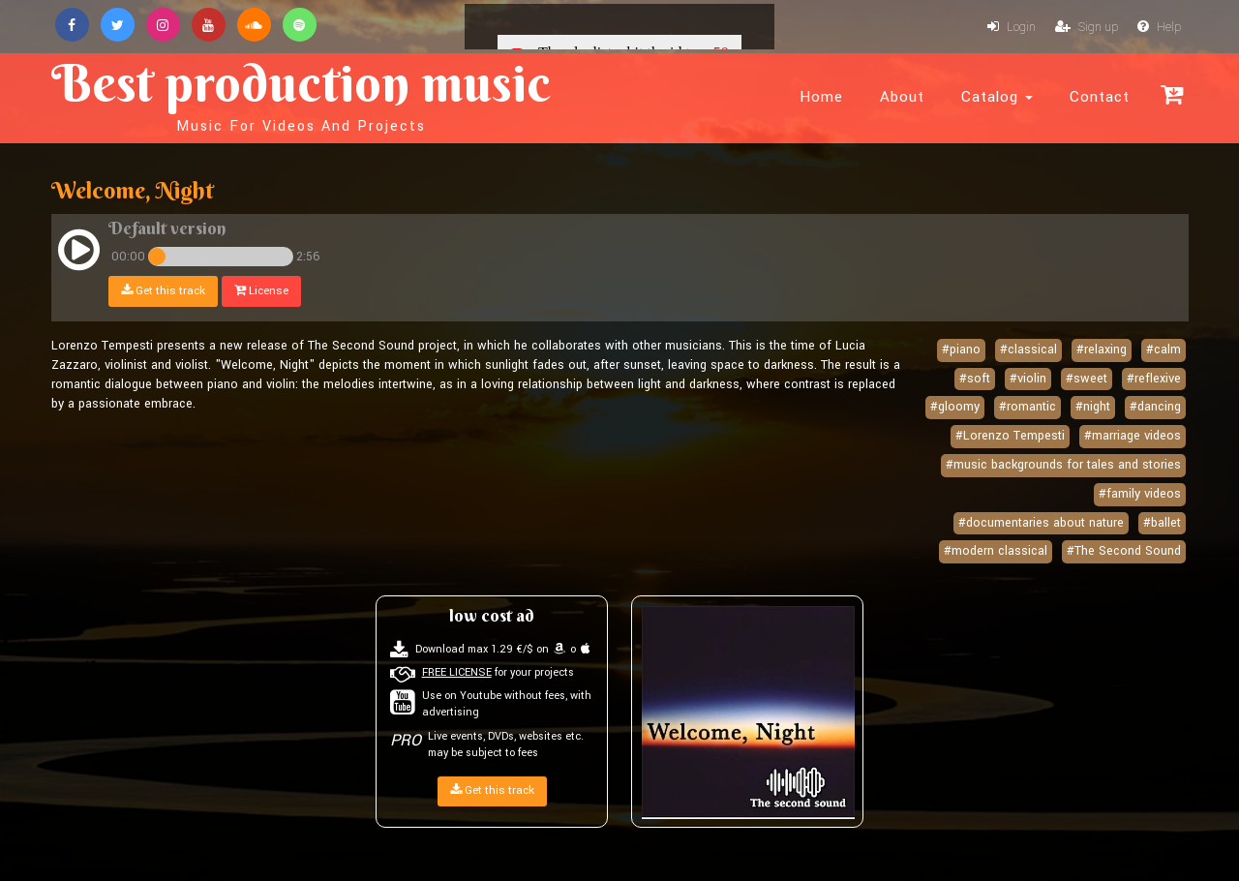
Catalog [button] (997, 96)
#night (1092, 406)
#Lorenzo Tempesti (1010, 435)
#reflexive (1154, 378)
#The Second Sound (1124, 551)
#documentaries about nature (1041, 523)
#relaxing (1101, 349)
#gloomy (955, 406)
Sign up (1086, 27)
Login (1011, 27)
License (261, 291)
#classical (1028, 349)
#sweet (1086, 378)
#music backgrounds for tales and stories (1063, 464)
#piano (961, 349)
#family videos (1140, 493)
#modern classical (995, 551)
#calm (1163, 349)
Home (821, 96)
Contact (1100, 96)
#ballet (1162, 523)
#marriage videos (1132, 435)
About (902, 96)
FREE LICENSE (457, 672)
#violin (1028, 378)
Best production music (301, 93)
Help (1159, 27)
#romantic (1027, 406)
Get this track (163, 291)
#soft (974, 378)
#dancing (1155, 406)
